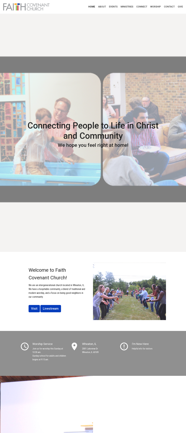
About (102, 6)
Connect (141, 6)
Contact (169, 6)
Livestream (51, 308)
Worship (155, 6)
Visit (34, 308)
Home (91, 6)
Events (113, 6)
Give (180, 6)
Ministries (127, 6)
